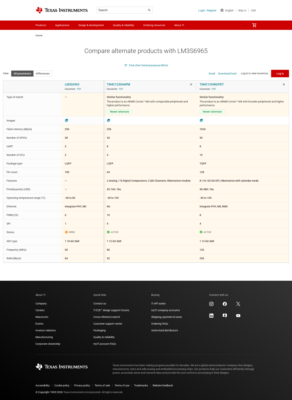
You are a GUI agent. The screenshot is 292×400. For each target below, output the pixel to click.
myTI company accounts (165, 310)
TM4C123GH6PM (118, 84)
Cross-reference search (106, 316)
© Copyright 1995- (49, 392)
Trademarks (141, 385)
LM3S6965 (72, 84)
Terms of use (122, 385)
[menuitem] (254, 25)
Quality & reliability (104, 337)
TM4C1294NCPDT (212, 84)
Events (39, 323)
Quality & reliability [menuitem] (123, 25)
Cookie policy (61, 385)
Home (38, 35)
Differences (43, 73)
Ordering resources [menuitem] (154, 25)
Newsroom (41, 316)
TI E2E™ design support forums (111, 310)
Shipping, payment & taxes (166, 316)
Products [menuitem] (40, 25)
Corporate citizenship (47, 343)
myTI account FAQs (104, 343)
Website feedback (163, 385)
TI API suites (158, 303)
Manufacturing (44, 337)
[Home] (61, 10)
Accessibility (42, 385)
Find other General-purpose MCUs (146, 65)
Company (41, 303)
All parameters (22, 73)
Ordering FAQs (159, 323)
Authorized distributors (164, 330)
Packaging (99, 330)
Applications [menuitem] (62, 25)
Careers (39, 310)
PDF (79, 89)
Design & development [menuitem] (91, 25)
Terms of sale (102, 385)
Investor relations (45, 330)
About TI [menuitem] (179, 25)
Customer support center (107, 323)
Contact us (99, 303)
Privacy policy (82, 385)
